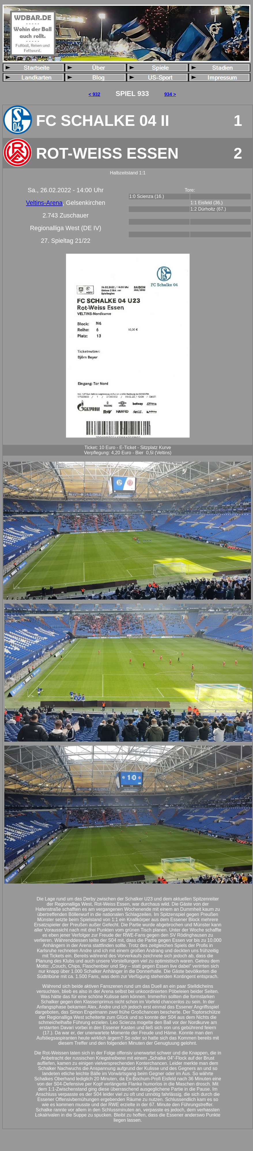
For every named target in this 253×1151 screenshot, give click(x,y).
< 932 (94, 94)
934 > (170, 94)
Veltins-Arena (44, 202)
